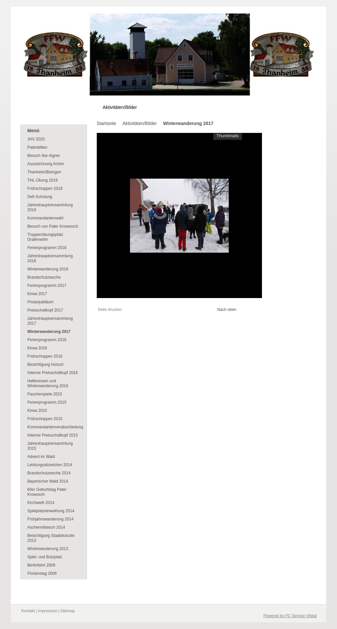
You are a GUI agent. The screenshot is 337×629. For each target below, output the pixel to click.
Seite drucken (110, 309)
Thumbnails (228, 135)
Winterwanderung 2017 (188, 123)
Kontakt (28, 611)
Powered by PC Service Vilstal (290, 616)
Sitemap (67, 611)
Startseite (106, 123)
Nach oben (226, 309)
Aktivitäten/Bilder (139, 123)
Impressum (47, 611)
